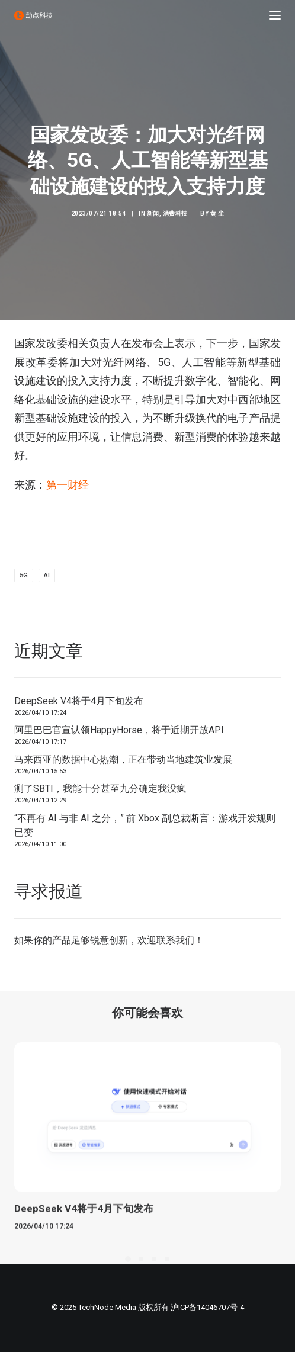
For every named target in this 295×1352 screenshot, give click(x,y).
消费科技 (175, 213)
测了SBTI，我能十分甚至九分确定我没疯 (100, 788)
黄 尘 (217, 213)
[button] (275, 15)
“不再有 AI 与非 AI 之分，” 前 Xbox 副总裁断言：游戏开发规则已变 (144, 825)
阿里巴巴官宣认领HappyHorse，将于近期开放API (119, 730)
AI (47, 575)
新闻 (153, 213)
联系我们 (175, 940)
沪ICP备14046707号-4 (207, 1307)
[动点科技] (33, 15)
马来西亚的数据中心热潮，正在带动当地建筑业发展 (123, 759)
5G (24, 575)
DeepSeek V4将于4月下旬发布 (78, 700)
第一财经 (67, 485)
